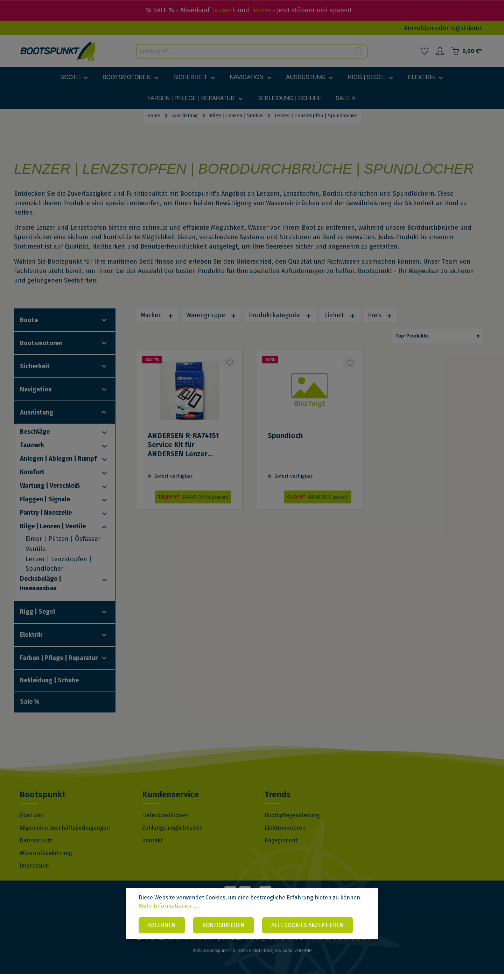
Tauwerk (223, 10)
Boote (29, 320)
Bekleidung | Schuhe (49, 680)
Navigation (36, 389)
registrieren (466, 28)
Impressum (34, 865)
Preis (380, 315)
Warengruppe (211, 315)
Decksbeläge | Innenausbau (40, 583)
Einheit (340, 315)
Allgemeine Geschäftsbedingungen (65, 828)
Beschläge (35, 432)
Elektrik (31, 635)
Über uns (31, 815)
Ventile (36, 549)
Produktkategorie (280, 315)
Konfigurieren (223, 925)
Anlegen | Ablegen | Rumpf (58, 458)
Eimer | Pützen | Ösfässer (63, 539)
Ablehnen (162, 925)
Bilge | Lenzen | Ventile (53, 526)
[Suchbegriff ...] (244, 51)
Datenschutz (36, 840)
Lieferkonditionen (165, 815)
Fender (261, 10)
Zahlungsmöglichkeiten (172, 828)
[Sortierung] (437, 336)
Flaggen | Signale (45, 499)
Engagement (281, 840)
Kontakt (152, 840)
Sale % (30, 701)
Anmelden (419, 28)
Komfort (32, 472)
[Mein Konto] (440, 51)
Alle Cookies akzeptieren (307, 925)
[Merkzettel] (425, 51)
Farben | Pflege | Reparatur (59, 658)
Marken (157, 315)
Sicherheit (35, 366)
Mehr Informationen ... (168, 906)
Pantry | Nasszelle (46, 512)
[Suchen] (359, 51)
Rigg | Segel (37, 611)
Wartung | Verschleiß (50, 485)
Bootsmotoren (41, 343)
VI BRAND (303, 950)
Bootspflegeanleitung (292, 815)
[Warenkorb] (466, 51)
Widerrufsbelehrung (46, 853)
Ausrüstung (36, 412)
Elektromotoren (285, 828)
